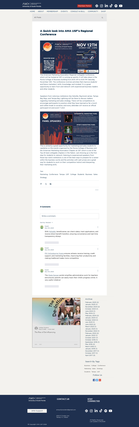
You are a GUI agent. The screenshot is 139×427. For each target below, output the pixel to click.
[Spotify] (116, 6)
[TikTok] (111, 6)
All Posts (37, 17)
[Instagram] (101, 6)
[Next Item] (77, 311)
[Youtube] (121, 6)
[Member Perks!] (84, 5)
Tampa (62, 174)
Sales (95, 174)
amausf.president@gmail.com (66, 409)
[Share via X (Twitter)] (46, 184)
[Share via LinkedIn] (50, 184)
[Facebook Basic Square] (94, 380)
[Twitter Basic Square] (97, 380)
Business (88, 174)
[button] (40, 11)
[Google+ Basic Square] (100, 380)
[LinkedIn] (106, 6)
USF (67, 174)
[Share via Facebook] (41, 184)
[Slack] (97, 6)
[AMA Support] (37, 411)
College (73, 174)
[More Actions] (98, 227)
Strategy (43, 177)
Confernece (53, 174)
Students (80, 174)
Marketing (44, 174)
